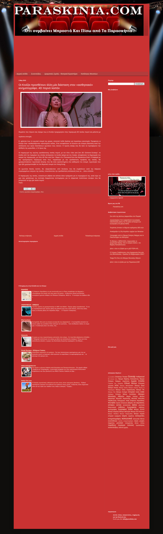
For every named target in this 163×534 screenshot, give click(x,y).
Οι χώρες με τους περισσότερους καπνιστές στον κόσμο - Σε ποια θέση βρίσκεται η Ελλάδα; (61, 337)
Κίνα (42, 192)
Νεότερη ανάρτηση (25, 236)
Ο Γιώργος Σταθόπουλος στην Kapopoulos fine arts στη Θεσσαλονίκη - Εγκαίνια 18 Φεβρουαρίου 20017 (127, 253)
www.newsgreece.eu (28, 366)
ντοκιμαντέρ (129, 423)
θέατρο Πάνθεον (113, 413)
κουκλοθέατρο (112, 421)
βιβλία (134, 405)
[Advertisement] (64, 41)
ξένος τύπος (139, 423)
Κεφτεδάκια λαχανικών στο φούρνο (43, 352)
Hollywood (140, 377)
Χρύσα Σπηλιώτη (121, 403)
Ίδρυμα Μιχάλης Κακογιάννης (128, 379)
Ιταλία (137, 392)
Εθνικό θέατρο (130, 383)
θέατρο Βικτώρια (124, 411)
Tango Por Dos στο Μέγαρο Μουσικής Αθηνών (125, 258)
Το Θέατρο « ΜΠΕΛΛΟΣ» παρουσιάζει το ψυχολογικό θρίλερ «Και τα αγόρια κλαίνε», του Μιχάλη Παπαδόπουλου (125, 243)
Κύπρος (118, 394)
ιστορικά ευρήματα (114, 416)
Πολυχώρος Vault (123, 400)
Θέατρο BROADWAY (126, 385)
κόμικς (136, 421)
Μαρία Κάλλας (132, 396)
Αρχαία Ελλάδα (137, 381)
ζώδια (130, 409)
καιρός (124, 416)
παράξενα (112, 425)
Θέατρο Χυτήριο (121, 392)
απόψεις (111, 405)
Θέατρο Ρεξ (111, 392)
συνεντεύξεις (113, 427)
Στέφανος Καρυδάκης (137, 400)
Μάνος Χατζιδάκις (129, 394)
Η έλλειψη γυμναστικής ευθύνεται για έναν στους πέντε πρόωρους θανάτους (56, 382)
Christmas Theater (121, 377)
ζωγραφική (122, 409)
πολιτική (130, 425)
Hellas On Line (26, 381)
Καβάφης (111, 394)
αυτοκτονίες (127, 405)
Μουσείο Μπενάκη (137, 398)
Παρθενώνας (112, 400)
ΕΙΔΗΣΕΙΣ (24, 290)
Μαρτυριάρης (26, 320)
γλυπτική (141, 405)
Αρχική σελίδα (22, 74)
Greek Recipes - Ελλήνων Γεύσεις (33, 350)
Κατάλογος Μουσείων (89, 74)
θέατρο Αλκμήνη (113, 411)
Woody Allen (113, 379)
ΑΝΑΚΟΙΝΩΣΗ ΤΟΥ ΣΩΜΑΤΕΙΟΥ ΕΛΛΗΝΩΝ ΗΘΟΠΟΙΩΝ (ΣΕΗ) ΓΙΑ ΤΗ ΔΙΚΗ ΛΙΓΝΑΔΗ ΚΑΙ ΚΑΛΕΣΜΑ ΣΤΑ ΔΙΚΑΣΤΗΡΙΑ (125, 222)
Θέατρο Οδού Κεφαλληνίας (125, 390)
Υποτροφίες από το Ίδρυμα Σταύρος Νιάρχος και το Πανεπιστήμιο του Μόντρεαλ (127, 236)
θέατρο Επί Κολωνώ (137, 411)
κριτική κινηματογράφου (125, 421)
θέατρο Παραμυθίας (126, 413)
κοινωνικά (127, 418)
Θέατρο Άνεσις (113, 387)
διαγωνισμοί (112, 407)
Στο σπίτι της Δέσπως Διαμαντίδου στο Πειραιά (125, 216)
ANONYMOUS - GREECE (30, 305)
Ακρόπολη (125, 381)
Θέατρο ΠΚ (140, 390)
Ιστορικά (131, 392)
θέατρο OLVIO (139, 409)
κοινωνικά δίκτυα (138, 419)
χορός (126, 427)
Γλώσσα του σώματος (115, 383)
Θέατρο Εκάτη (123, 387)
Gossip (131, 376)
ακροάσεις (140, 403)
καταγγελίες (139, 416)
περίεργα (121, 425)
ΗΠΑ (116, 386)
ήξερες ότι (132, 403)
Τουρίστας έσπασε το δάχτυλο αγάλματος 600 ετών (127, 228)
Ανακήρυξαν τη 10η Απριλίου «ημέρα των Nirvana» (127, 231)
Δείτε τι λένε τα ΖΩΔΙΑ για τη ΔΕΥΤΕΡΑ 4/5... (124, 248)
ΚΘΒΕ (142, 392)
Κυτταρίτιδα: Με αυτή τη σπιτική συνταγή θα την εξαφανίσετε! (51, 322)
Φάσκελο (24, 335)
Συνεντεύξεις (36, 74)
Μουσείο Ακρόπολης (123, 398)
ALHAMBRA (111, 377)
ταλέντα (121, 427)
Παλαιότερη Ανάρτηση (92, 236)
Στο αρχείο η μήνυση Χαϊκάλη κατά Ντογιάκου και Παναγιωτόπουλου (53, 367)
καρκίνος (131, 416)
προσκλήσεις (140, 425)
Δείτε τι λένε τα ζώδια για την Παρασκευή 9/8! (125, 262)
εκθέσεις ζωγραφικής (127, 407)
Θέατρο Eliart (139, 386)
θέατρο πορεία (139, 414)
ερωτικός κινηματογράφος (32, 192)
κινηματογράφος (114, 419)
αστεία (118, 405)
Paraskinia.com (118, 207)
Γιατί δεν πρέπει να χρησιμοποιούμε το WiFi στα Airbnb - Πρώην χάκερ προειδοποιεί (58, 306)
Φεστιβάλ (111, 403)
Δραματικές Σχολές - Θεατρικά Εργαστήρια (60, 74)
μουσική (120, 423)
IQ (108, 379)
